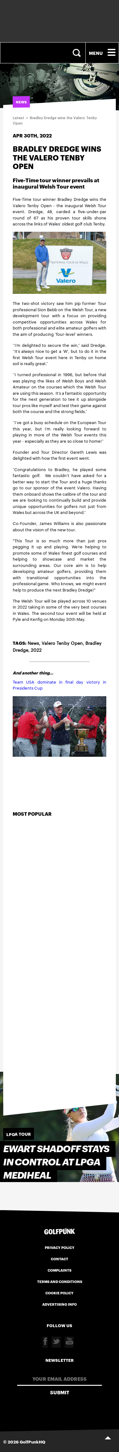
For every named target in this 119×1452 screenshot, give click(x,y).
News (33, 643)
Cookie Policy (59, 1292)
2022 (36, 650)
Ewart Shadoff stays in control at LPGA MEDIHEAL (56, 1162)
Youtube (69, 1342)
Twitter (56, 1342)
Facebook (45, 1342)
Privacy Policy (60, 1247)
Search (77, 53)
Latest (18, 118)
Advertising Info (59, 1304)
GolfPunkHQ (32, 1441)
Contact (59, 1258)
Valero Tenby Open (62, 643)
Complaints (59, 1270)
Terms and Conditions (59, 1281)
